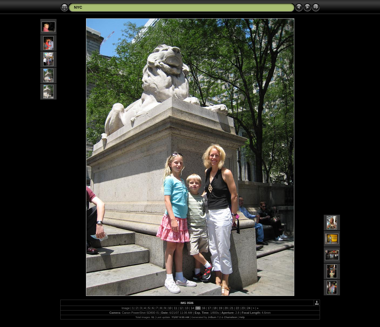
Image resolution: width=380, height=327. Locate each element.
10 (169, 308)
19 (220, 308)
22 (237, 308)
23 (243, 308)
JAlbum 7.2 (214, 317)
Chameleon (230, 317)
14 (192, 308)
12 (181, 308)
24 (248, 308)
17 (209, 308)
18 (214, 308)
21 (231, 308)
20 (226, 308)
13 (186, 308)
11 (175, 308)
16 (203, 308)
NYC (78, 7)
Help (242, 317)
